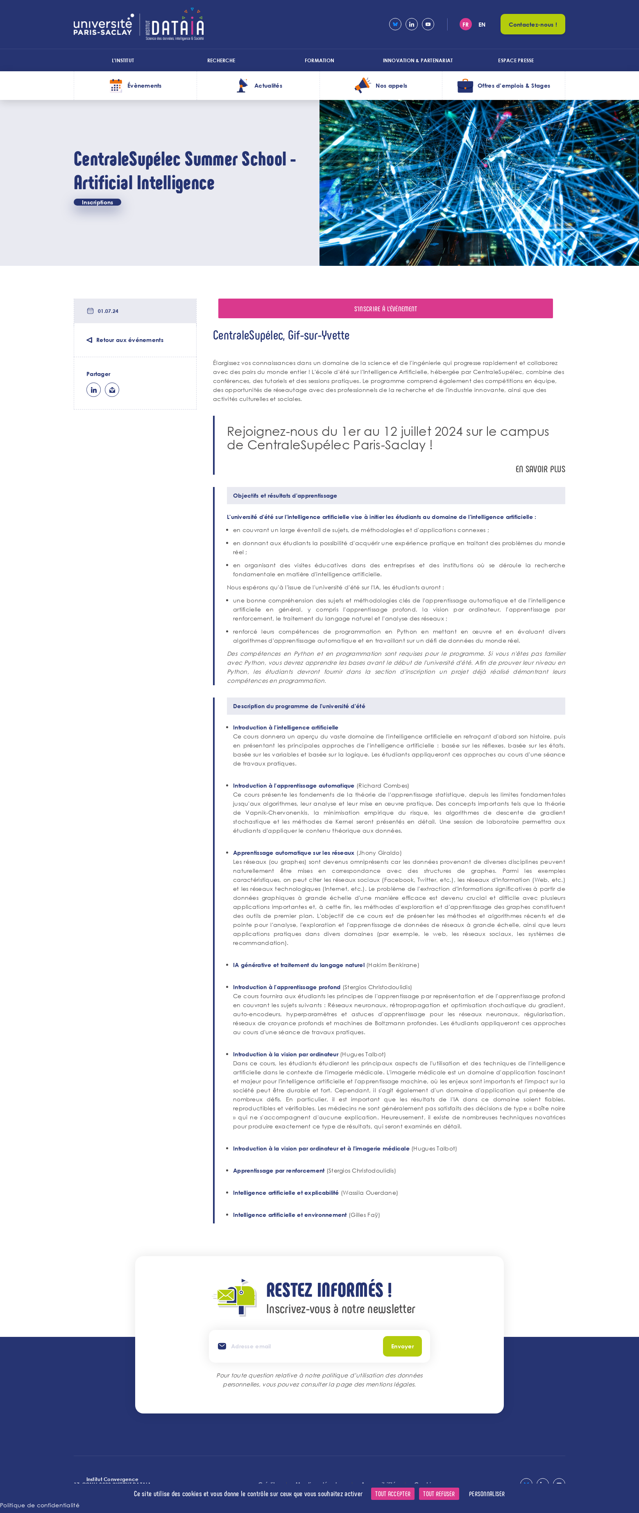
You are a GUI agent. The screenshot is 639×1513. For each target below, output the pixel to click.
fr (465, 24)
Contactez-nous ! (533, 24)
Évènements (144, 85)
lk (93, 390)
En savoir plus (540, 468)
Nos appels (391, 85)
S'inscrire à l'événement (385, 308)
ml (112, 390)
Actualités (268, 85)
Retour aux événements (129, 339)
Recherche (221, 60)
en (482, 24)
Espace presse (516, 60)
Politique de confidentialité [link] (39, 1505)
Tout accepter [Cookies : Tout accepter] (392, 1493)
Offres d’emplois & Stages (514, 85)
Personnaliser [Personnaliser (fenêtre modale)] (487, 1493)
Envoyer (402, 1346)
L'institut (123, 60)
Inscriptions (97, 202)
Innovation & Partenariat (418, 60)
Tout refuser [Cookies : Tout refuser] (439, 1493)
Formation (319, 60)
